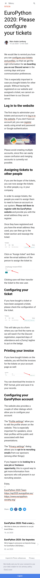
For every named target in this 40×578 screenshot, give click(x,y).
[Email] (24, 509)
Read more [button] (8, 569)
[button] (33, 3)
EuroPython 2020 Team (15, 490)
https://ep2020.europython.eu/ (18, 493)
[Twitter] (11, 509)
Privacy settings (16, 446)
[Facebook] (15, 509)
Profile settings (16, 421)
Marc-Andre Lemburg (18, 41)
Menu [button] (9, 3)
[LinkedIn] (20, 509)
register (27, 122)
